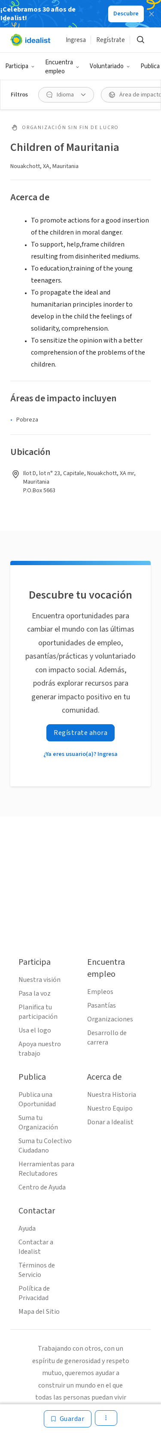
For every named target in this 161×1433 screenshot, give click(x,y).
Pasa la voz (34, 993)
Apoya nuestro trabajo (39, 1048)
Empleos (100, 991)
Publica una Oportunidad (37, 1099)
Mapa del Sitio (39, 1311)
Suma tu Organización (38, 1122)
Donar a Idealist (110, 1122)
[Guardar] (68, 1418)
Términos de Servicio (36, 1270)
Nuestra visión (39, 979)
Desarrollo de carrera (107, 1037)
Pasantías (101, 1005)
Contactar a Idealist (35, 1246)
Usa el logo (34, 1030)
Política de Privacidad (34, 1293)
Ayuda (27, 1228)
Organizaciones (110, 1019)
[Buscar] (140, 40)
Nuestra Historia (111, 1094)
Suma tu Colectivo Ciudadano (45, 1145)
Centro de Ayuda (42, 1187)
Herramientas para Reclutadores (46, 1168)
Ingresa (76, 40)
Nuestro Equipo (110, 1108)
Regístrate (110, 40)
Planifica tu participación (38, 1011)
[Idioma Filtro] (66, 94)
